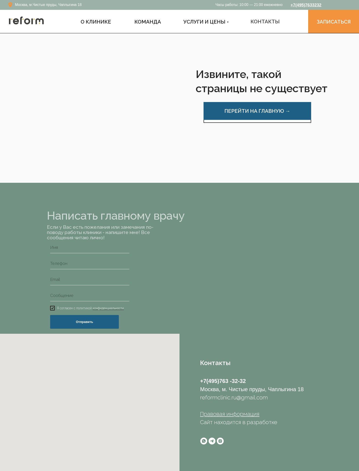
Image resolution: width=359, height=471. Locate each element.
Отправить (84, 322)
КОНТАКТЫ (265, 21)
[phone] (89, 263)
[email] (89, 279)
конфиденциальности (108, 308)
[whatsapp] (203, 441)
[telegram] (212, 441)
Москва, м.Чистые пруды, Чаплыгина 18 (48, 5)
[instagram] (220, 441)
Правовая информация (229, 414)
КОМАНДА (147, 22)
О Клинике (96, 22)
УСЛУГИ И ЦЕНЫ (204, 22)
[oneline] (89, 295)
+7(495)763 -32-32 (223, 381)
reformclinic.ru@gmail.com (234, 397)
